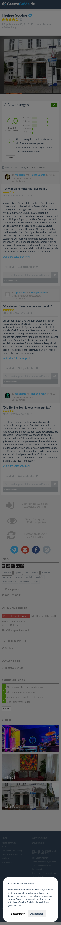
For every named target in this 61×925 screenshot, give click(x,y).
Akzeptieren (36, 913)
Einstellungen (17, 913)
